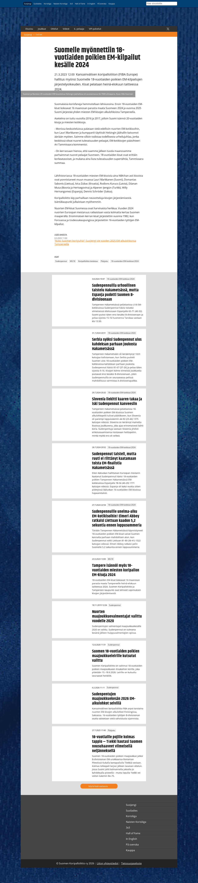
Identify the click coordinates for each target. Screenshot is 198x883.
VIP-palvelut (95, 28)
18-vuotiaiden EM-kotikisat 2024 (125, 261)
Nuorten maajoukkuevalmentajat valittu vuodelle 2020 (117, 616)
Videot (66, 28)
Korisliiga (47, 3)
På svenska (101, 3)
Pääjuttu (104, 261)
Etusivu (29, 28)
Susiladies (37, 3)
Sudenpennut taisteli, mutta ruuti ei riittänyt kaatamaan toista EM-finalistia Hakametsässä (114, 461)
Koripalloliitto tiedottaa (88, 261)
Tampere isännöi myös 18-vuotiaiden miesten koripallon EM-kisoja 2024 (115, 570)
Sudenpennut (61, 261)
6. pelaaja (79, 28)
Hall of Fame (80, 3)
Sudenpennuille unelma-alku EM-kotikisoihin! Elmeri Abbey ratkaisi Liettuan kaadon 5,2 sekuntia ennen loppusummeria (117, 518)
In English (91, 3)
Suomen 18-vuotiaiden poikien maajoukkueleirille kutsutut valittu (115, 656)
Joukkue (42, 28)
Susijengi (27, 3)
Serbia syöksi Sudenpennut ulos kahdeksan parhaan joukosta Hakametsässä (117, 344)
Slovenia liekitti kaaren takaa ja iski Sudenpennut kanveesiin (117, 401)
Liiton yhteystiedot (107, 863)
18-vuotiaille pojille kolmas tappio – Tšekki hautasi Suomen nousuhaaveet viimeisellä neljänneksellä (117, 744)
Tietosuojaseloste (131, 863)
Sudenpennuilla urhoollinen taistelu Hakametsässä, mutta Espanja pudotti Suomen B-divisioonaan (115, 292)
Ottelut (54, 28)
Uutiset (39, 34)
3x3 (71, 3)
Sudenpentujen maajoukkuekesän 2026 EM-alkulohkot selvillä (113, 699)
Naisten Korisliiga (60, 3)
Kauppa (112, 3)
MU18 (72, 261)
